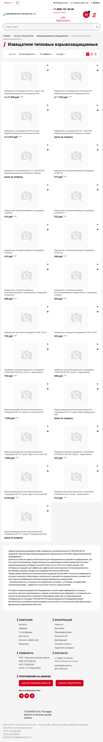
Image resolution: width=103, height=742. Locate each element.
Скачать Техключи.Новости (36, 683)
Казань (7, 3)
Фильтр (12, 54)
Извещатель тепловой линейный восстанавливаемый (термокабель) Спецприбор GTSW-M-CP (25, 292)
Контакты (24, 636)
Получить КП (61, 636)
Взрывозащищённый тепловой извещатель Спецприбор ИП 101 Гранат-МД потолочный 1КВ (25, 453)
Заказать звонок (59, 13)
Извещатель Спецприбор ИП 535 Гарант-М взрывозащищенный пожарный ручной (72, 92)
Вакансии (23, 644)
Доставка (59, 628)
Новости (59, 624)
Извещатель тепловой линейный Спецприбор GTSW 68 (24, 251)
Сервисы (23, 628)
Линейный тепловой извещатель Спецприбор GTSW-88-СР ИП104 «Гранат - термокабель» (74, 453)
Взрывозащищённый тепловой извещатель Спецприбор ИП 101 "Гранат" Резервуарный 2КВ (25, 533)
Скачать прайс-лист (29, 640)
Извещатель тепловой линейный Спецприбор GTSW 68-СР (74, 211)
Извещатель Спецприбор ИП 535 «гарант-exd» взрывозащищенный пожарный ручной (24, 92)
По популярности (26, 54)
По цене (59, 54)
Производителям (63, 632)
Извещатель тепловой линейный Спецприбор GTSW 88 (24, 211)
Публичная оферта (11, 734)
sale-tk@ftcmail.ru (63, 19)
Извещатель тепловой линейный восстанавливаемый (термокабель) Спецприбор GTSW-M (75, 292)
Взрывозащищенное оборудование (52, 36)
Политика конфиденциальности (17, 737)
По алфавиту (45, 54)
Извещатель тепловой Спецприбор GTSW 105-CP (75, 332)
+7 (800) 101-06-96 (63, 11)
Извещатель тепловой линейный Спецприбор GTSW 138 (74, 251)
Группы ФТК (15, 731)
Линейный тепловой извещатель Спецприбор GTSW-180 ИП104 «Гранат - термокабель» (74, 371)
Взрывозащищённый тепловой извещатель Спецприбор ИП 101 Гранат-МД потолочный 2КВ (25, 493)
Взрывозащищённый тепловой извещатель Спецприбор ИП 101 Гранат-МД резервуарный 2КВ (74, 412)
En (17, 3)
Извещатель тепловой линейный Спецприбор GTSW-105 (74, 172)
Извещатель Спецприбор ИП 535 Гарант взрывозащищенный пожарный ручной (21, 132)
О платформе (25, 632)
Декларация (61, 640)
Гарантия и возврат (64, 648)
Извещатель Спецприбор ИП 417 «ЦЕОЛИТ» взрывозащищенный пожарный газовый (73, 132)
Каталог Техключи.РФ (23, 36)
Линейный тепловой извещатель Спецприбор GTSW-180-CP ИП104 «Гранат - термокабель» (24, 371)
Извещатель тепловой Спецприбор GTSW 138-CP (25, 332)
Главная (6, 36)
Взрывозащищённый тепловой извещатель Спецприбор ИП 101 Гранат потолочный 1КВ (23, 411)
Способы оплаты (63, 644)
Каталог (23, 624)
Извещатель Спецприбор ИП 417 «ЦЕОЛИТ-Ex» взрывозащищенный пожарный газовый (24, 172)
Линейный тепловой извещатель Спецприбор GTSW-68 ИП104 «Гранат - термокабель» (74, 493)
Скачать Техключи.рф (69, 683)
